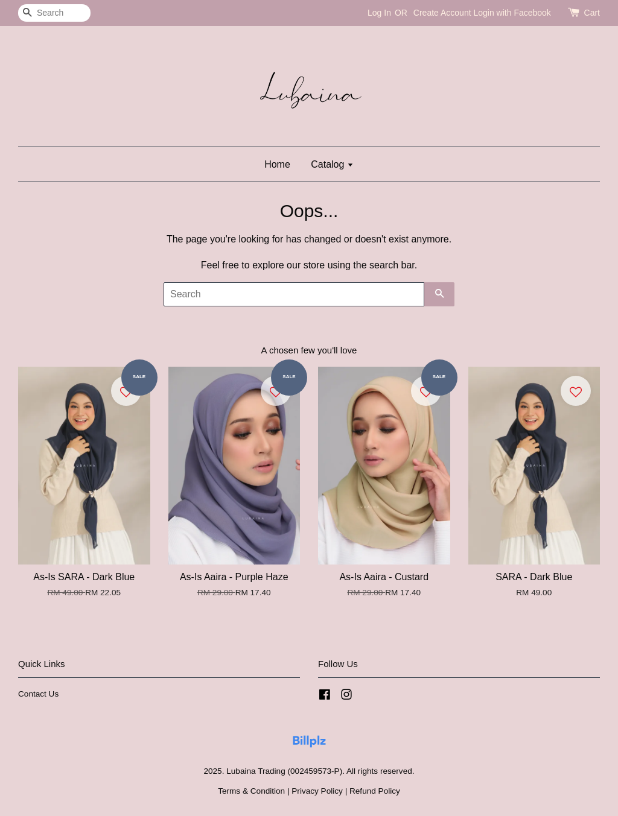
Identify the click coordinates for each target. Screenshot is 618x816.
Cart (592, 12)
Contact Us (38, 693)
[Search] (54, 13)
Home (277, 164)
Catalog (332, 164)
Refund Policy (374, 790)
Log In (379, 12)
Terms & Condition (251, 790)
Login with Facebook (511, 12)
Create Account (442, 12)
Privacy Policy (317, 790)
